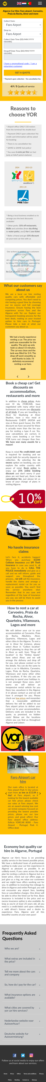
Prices (12, 1073)
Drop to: (22, 33)
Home (5, 1073)
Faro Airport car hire (23, 779)
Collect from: (22, 24)
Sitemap (34, 1080)
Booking (17, 1080)
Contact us (25, 1080)
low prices (21, 698)
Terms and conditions (30, 1073)
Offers (19, 1073)
